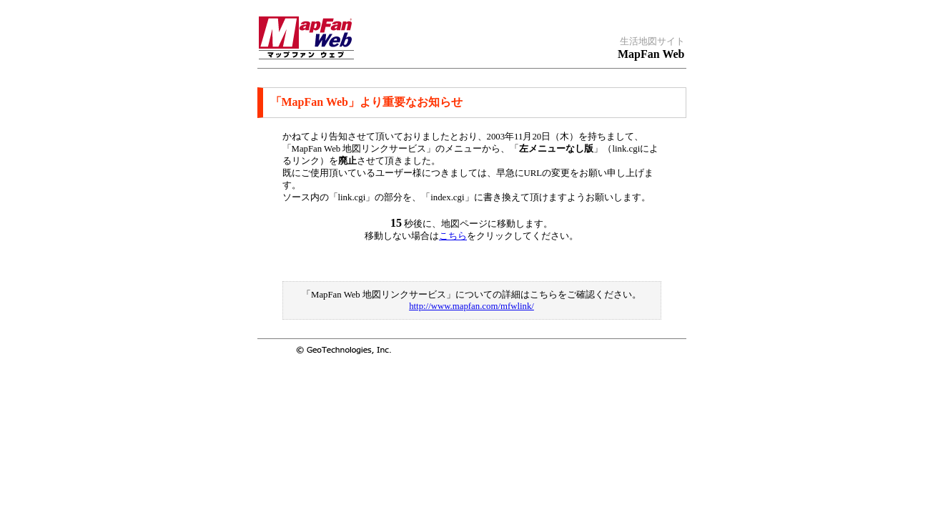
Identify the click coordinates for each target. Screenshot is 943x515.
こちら (453, 236)
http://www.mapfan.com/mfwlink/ (471, 306)
